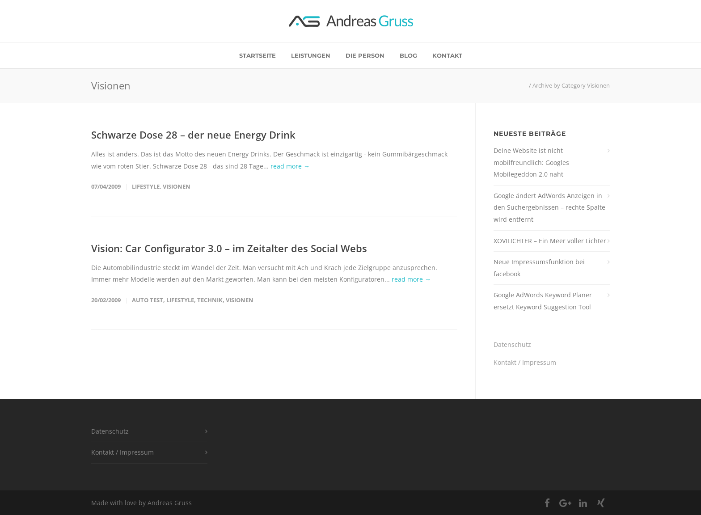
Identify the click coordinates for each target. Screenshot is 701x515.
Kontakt (447, 55)
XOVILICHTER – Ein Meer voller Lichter (550, 240)
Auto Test (147, 300)
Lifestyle (146, 186)
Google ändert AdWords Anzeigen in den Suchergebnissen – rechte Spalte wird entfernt (549, 207)
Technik (210, 300)
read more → (290, 166)
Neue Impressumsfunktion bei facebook (539, 268)
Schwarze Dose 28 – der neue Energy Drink (193, 134)
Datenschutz (512, 344)
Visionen (176, 186)
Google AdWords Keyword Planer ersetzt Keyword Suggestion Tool (543, 301)
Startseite (257, 55)
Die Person (365, 55)
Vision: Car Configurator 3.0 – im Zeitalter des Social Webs (229, 248)
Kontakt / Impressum (525, 362)
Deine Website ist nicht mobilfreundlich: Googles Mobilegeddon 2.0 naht (531, 162)
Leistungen (310, 55)
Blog (408, 55)
